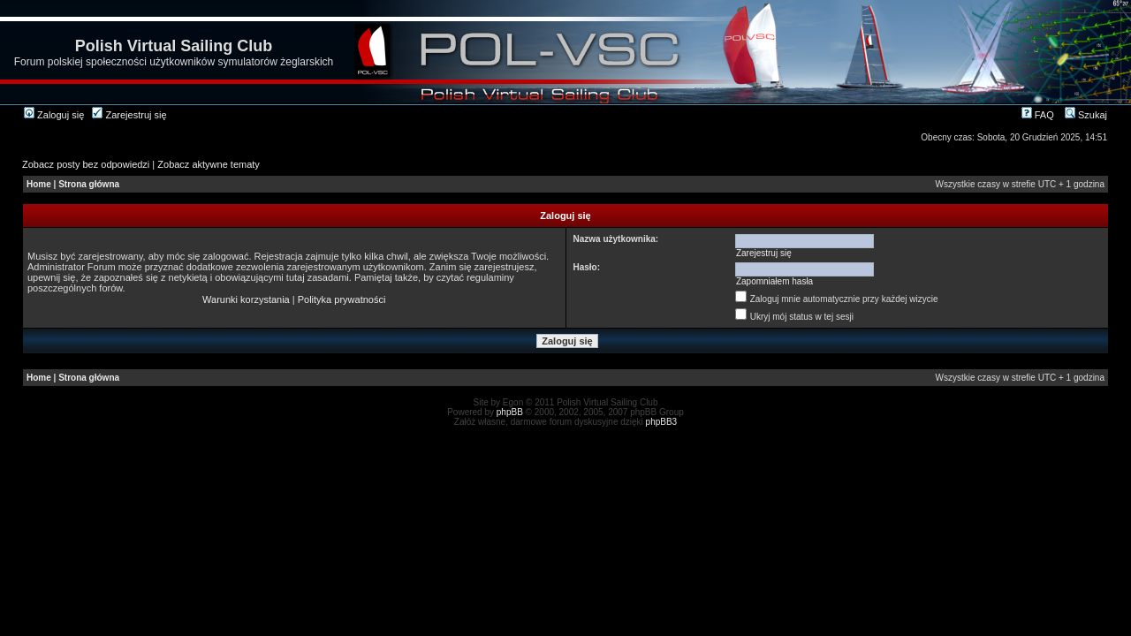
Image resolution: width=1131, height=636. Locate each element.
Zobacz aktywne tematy (208, 164)
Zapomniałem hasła (774, 281)
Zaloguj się (54, 115)
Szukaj (1086, 115)
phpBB (510, 412)
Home (39, 184)
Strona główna (88, 184)
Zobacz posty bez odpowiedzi (85, 164)
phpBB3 (662, 422)
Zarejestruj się (129, 115)
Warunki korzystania (246, 299)
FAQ (1037, 115)
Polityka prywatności (342, 299)
